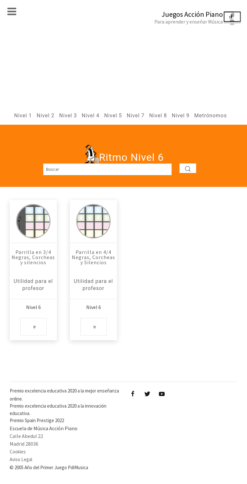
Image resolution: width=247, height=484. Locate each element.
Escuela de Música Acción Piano (44, 428)
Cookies (18, 452)
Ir (34, 326)
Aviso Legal (21, 459)
